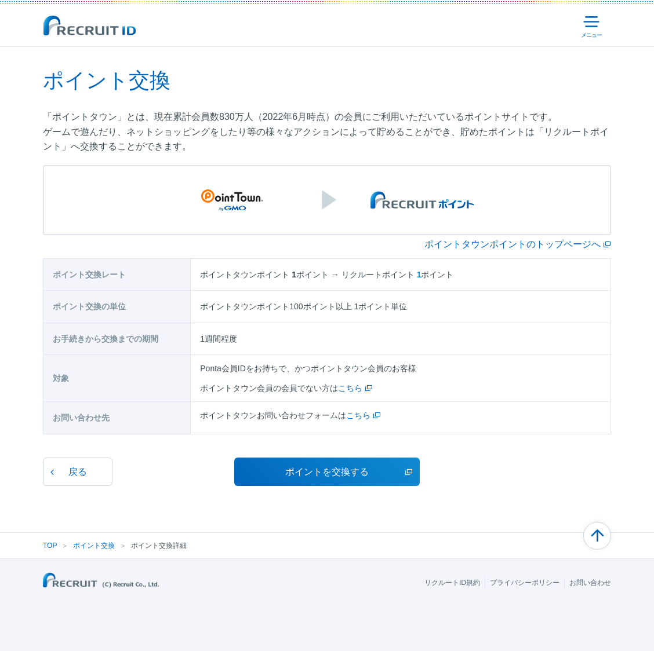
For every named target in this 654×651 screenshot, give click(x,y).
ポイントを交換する (327, 472)
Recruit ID (89, 25)
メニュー (593, 26)
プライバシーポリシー (524, 583)
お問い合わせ (590, 583)
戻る (77, 472)
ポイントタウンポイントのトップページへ (512, 244)
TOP (50, 546)
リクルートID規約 (452, 583)
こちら (350, 388)
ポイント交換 (94, 546)
